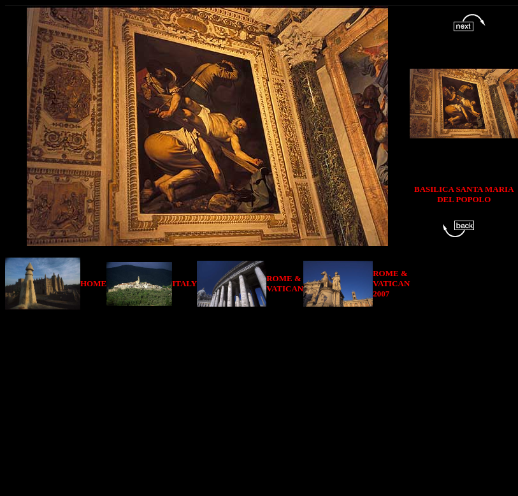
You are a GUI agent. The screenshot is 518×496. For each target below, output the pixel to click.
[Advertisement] (264, 399)
